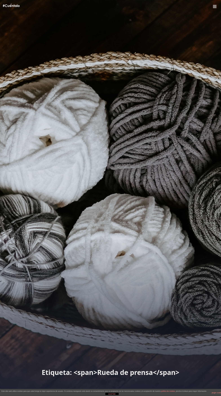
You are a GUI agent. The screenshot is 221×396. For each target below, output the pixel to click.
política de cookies (168, 391)
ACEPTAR (111, 394)
